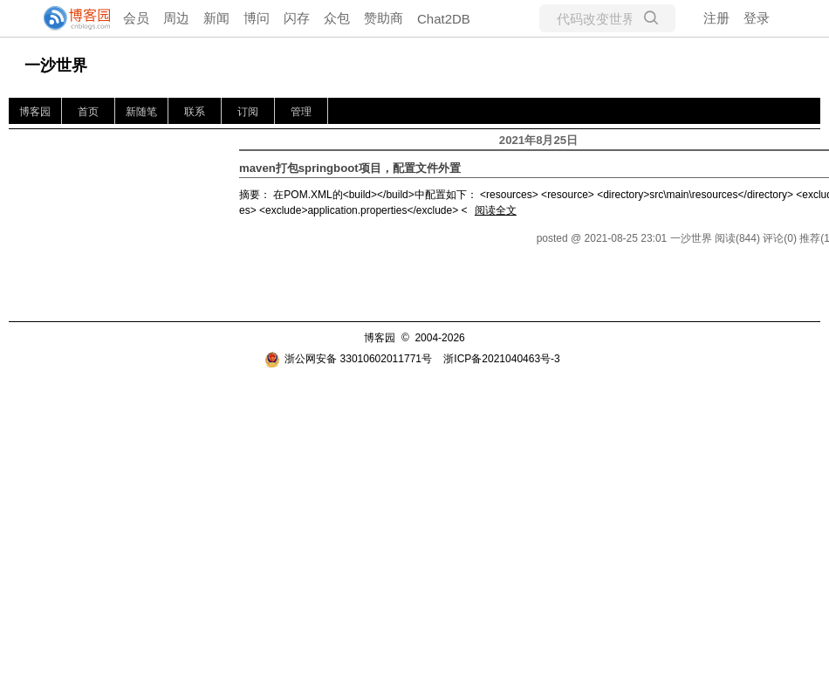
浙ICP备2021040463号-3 (501, 359)
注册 (716, 17)
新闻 (216, 17)
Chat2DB (443, 18)
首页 (88, 112)
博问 (256, 17)
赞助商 (383, 17)
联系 (194, 112)
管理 (301, 112)
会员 (136, 17)
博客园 (35, 112)
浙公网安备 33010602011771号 (348, 359)
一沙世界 (55, 65)
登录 (756, 17)
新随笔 (141, 112)
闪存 (297, 17)
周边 (176, 17)
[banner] (70, 18)
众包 (337, 17)
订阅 (247, 112)
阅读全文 (496, 210)
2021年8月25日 (538, 140)
